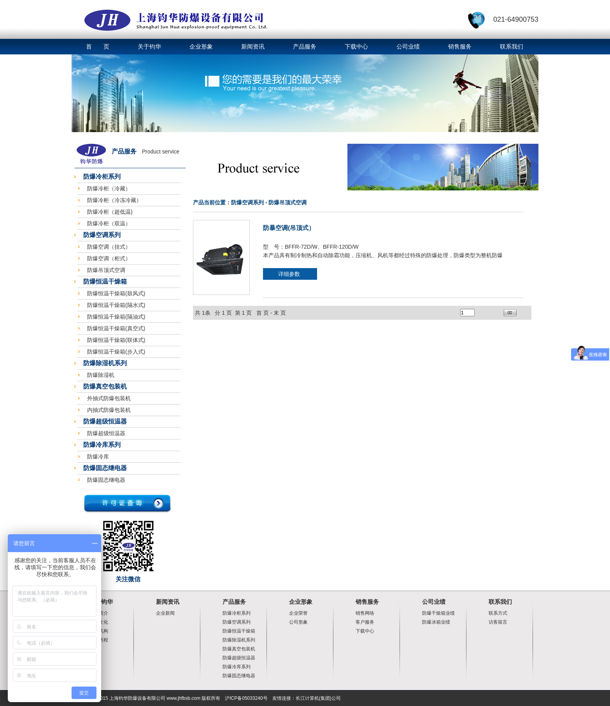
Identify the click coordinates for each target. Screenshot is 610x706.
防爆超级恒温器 (106, 433)
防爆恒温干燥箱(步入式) (116, 352)
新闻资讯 (253, 46)
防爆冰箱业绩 (436, 622)
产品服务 (304, 46)
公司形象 (298, 622)
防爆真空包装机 (239, 649)
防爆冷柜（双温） (109, 223)
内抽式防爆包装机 (109, 410)
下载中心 (356, 46)
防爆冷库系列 (237, 666)
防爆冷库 (98, 456)
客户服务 (365, 622)
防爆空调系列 (237, 622)
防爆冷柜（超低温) (110, 212)
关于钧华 (149, 46)
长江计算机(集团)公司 (318, 698)
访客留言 (498, 622)
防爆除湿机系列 (239, 640)
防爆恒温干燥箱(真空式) (116, 328)
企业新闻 (165, 613)
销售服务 (460, 46)
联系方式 (498, 613)
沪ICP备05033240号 (246, 698)
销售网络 (365, 613)
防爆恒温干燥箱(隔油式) (116, 317)
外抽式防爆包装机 (109, 398)
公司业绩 (408, 46)
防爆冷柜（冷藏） (109, 188)
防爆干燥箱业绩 (438, 613)
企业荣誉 (298, 613)
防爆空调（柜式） (109, 258)
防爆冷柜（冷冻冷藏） (114, 200)
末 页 (279, 313)
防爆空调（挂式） (109, 247)
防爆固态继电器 (106, 480)
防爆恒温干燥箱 (239, 631)
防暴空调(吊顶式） (289, 228)
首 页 (97, 46)
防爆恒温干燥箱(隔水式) (116, 305)
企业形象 (201, 46)
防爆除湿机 (100, 375)
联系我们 (511, 46)
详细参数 (289, 274)
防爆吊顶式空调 (106, 270)
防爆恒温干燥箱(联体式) (116, 340)
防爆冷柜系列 (237, 613)
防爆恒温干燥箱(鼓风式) (116, 293)
